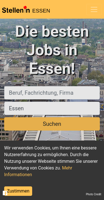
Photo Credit (93, 194)
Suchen (52, 124)
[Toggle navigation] (94, 9)
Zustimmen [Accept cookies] (18, 191)
